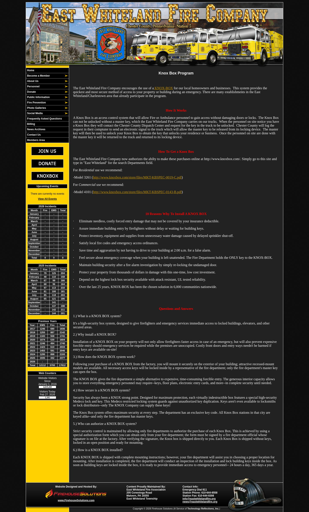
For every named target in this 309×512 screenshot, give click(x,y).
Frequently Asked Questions (44, 118)
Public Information (38, 97)
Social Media (34, 113)
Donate (31, 91)
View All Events (47, 198)
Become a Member (38, 75)
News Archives (35, 129)
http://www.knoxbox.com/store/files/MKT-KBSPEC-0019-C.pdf (137, 177)
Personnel (32, 86)
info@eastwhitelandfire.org (198, 498)
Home (30, 70)
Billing (30, 124)
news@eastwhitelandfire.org (199, 501)
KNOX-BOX (163, 88)
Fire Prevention (36, 102)
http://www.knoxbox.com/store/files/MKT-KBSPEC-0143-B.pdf (137, 192)
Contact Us (33, 134)
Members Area (35, 140)
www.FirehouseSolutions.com (76, 500)
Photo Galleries (36, 107)
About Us (32, 81)
